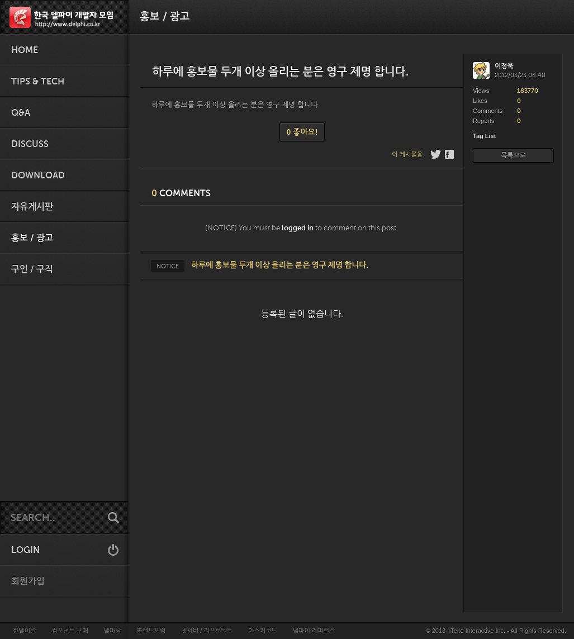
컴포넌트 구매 (69, 630)
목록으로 (513, 155)
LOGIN (25, 550)
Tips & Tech (37, 82)
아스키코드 (262, 630)
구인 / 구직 (32, 269)
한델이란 (24, 630)
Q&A (20, 113)
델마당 (112, 630)
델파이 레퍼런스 (314, 630)
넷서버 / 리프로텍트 (207, 630)
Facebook (450, 154)
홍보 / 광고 (32, 238)
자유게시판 (32, 207)
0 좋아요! (302, 131)
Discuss (30, 144)
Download (38, 176)
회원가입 (28, 581)
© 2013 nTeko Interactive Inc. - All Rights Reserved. (496, 630)
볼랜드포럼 (151, 630)
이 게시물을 (407, 154)
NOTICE (167, 266)
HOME (24, 50)
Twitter (435, 154)
